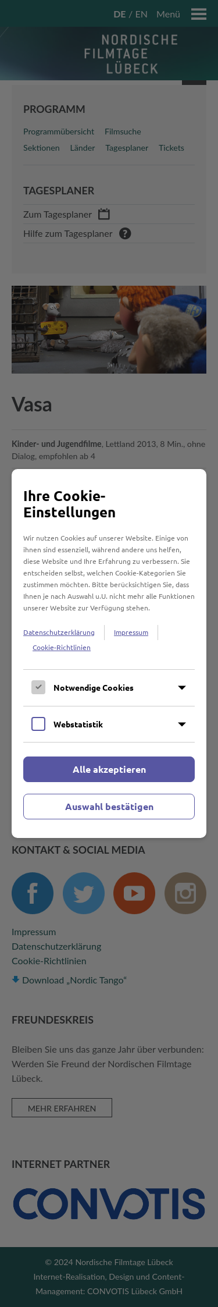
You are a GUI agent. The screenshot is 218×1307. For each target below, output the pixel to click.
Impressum (131, 632)
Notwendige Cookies (93, 687)
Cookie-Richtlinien (62, 647)
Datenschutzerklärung (59, 632)
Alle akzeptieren (109, 769)
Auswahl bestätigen (109, 806)
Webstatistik (78, 724)
